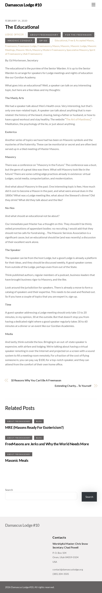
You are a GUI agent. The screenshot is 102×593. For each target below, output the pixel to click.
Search (9, 489)
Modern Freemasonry (54, 49)
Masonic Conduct (20, 40)
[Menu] (93, 4)
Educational (61, 40)
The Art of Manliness (78, 119)
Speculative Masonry (77, 49)
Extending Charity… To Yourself (73, 385)
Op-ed (43, 40)
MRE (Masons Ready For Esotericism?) (34, 427)
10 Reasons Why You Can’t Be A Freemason (36, 380)
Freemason (11, 46)
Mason (56, 46)
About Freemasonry (44, 34)
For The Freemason (78, 34)
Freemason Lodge (27, 46)
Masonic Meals (16, 460)
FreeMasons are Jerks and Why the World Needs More (47, 444)
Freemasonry (44, 46)
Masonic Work (23, 49)
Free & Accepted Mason (81, 40)
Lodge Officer (14, 34)
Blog (39, 421)
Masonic (65, 46)
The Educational (22, 27)
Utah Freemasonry (32, 53)
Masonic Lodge (78, 46)
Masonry (37, 49)
